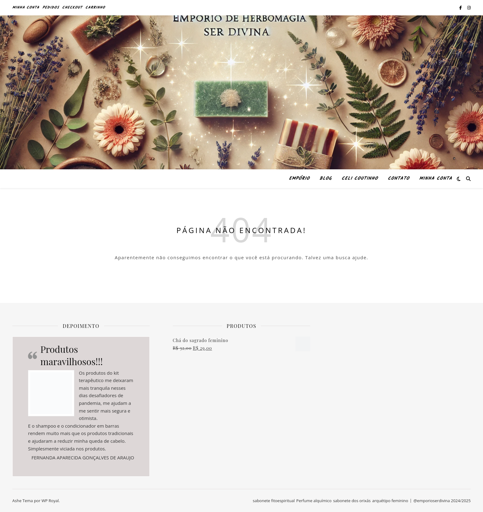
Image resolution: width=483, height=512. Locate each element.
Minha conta (25, 7)
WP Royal (50, 500)
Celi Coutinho (360, 178)
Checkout (72, 7)
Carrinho (95, 7)
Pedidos (51, 7)
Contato (398, 178)
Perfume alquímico (314, 500)
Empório (299, 178)
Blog (325, 178)
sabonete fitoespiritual (273, 500)
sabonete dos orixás (352, 500)
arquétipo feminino (390, 500)
